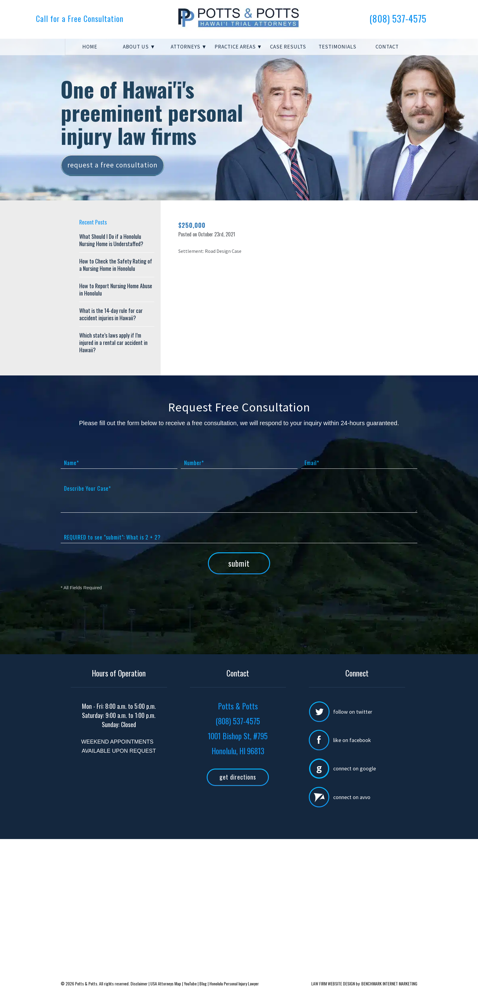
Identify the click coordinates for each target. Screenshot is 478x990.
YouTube (190, 983)
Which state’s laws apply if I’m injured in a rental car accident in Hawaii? (113, 342)
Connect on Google (354, 768)
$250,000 (191, 225)
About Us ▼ (139, 46)
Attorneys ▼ (189, 46)
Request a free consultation (112, 164)
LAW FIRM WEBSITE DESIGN (333, 983)
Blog (203, 983)
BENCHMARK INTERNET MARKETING (389, 983)
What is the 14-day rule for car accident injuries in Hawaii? (111, 314)
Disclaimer (139, 983)
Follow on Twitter (352, 711)
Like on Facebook (352, 740)
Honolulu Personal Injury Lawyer (234, 983)
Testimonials (337, 46)
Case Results (288, 46)
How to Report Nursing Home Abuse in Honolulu (115, 289)
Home (89, 46)
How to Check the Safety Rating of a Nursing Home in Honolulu (115, 264)
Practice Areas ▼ (238, 46)
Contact (387, 46)
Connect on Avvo (351, 797)
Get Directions (237, 776)
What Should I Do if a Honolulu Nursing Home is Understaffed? (111, 240)
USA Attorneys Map (166, 983)
